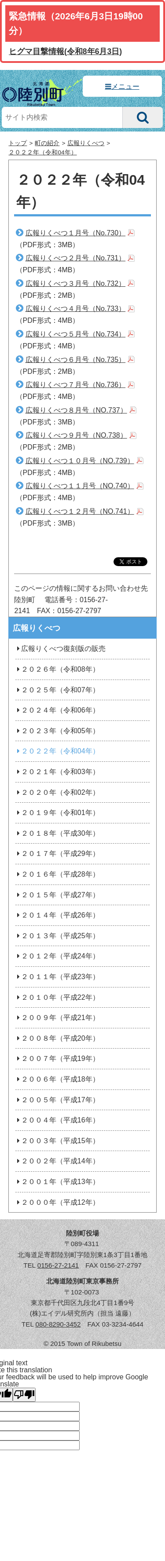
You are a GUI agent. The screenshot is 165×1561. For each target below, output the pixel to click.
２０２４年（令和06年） (57, 710)
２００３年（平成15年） (57, 1140)
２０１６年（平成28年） (57, 874)
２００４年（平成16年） (57, 1120)
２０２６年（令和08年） (57, 669)
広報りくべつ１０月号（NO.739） (80, 460)
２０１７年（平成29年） (57, 853)
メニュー (125, 86)
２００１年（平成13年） (57, 1181)
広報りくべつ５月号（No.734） (76, 334)
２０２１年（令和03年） (57, 771)
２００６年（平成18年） (57, 1079)
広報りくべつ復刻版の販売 (60, 648)
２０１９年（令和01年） (57, 812)
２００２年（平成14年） (57, 1161)
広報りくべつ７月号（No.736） (76, 384)
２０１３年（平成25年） (57, 936)
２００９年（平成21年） (57, 1017)
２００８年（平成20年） (57, 1038)
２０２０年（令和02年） (57, 792)
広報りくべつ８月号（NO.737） (76, 410)
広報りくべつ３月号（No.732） (76, 283)
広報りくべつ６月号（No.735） (76, 359)
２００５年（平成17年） (57, 1100)
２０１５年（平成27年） (57, 895)
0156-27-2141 (58, 1265)
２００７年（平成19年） (57, 1058)
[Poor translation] (24, 1395)
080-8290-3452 (58, 1324)
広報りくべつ (85, 143)
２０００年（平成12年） (57, 1202)
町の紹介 (47, 143)
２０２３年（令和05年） (57, 731)
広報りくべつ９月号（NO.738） (76, 435)
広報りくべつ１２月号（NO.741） (80, 511)
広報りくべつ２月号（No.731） (76, 258)
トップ (17, 143)
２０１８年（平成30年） (57, 833)
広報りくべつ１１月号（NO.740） (80, 486)
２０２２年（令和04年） (42, 152)
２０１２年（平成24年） (57, 956)
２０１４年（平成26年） (57, 915)
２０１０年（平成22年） (57, 997)
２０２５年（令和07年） (57, 690)
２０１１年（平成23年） (57, 976)
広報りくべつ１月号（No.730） (76, 233)
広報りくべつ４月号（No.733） (76, 308)
